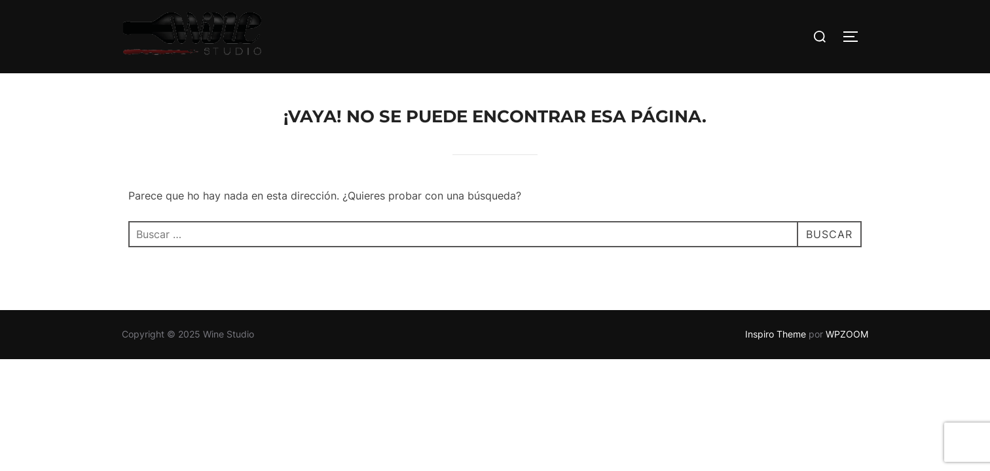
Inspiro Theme (775, 334)
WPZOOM (847, 334)
